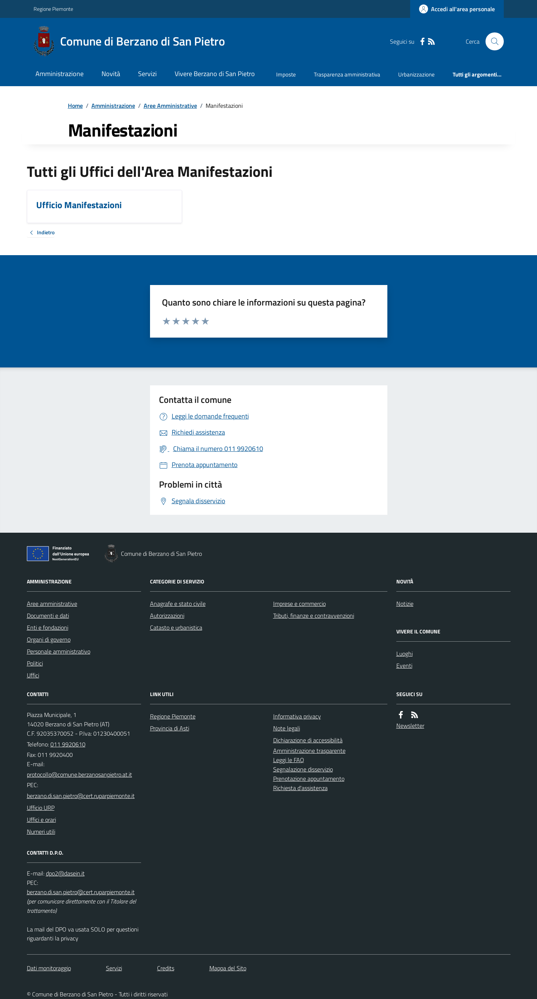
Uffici (33, 675)
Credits (165, 968)
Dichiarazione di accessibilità (308, 740)
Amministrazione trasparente (309, 750)
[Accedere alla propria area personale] (457, 9)
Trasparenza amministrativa (347, 74)
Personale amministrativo (58, 651)
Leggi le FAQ (288, 759)
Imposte (286, 74)
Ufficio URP (40, 807)
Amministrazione (59, 74)
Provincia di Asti (169, 728)
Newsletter (410, 725)
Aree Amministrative (170, 105)
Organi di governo (49, 639)
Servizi (147, 74)
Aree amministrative (52, 603)
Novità (111, 74)
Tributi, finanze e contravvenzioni (313, 615)
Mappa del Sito (227, 968)
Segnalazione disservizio (303, 769)
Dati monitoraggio (49, 968)
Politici (35, 663)
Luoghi (404, 653)
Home (75, 105)
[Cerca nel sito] (491, 41)
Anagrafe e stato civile (178, 603)
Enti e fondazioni (47, 627)
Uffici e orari (41, 819)
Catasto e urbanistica (176, 627)
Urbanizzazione (416, 74)
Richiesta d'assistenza (300, 787)
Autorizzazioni (167, 615)
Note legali (286, 728)
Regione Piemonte (53, 9)
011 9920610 (67, 744)
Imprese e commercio (299, 603)
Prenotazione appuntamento (308, 778)
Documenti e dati (48, 615)
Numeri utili (41, 831)
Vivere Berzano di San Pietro (215, 74)
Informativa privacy (297, 716)
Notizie (404, 603)
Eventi (404, 665)
